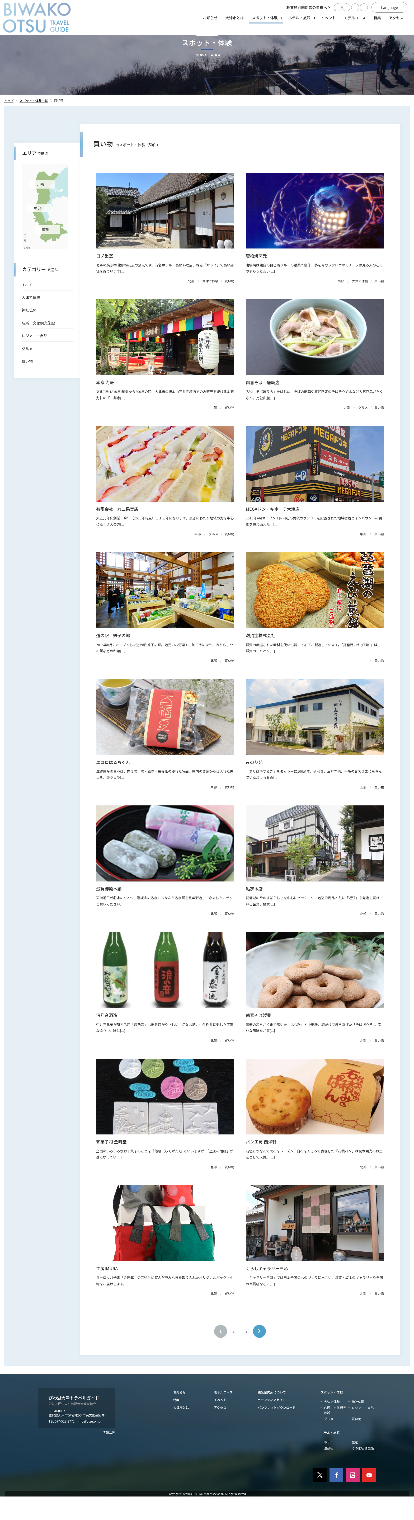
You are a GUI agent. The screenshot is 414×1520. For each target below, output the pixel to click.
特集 (377, 17)
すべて (27, 308)
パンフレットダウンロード (277, 1431)
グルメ (27, 371)
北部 (40, 207)
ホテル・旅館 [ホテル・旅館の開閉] (300, 17)
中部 (37, 231)
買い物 (27, 384)
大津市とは (234, 17)
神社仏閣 (29, 333)
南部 (45, 252)
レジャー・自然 (34, 359)
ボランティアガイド (272, 1423)
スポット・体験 (332, 1415)
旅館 (355, 1465)
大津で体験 (31, 320)
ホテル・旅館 (330, 1455)
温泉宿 (328, 1471)
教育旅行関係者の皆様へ (306, 7)
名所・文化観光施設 (38, 346)
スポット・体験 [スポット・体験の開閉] (266, 17)
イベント (328, 17)
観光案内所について (272, 1415)
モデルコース (355, 17)
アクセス (396, 17)
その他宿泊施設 (363, 1471)
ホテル (328, 1465)
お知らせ (210, 17)
